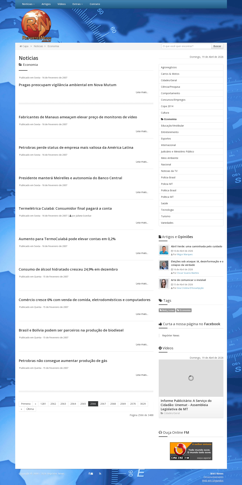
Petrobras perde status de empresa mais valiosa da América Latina (76, 147)
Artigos (46, 4)
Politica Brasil (168, 190)
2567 (103, 403)
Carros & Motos (170, 73)
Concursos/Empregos (173, 99)
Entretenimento (170, 132)
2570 (133, 403)
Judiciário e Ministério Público (177, 151)
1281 (43, 403)
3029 (143, 403)
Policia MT (167, 184)
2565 (83, 403)
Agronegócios (169, 67)
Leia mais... (141, 92)
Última (30, 409)
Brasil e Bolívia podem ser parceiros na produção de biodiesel (71, 330)
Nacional (166, 164)
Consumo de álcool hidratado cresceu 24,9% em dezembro (68, 269)
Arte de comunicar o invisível (188, 280)
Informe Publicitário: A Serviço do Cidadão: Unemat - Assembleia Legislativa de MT (186, 405)
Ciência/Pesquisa (170, 86)
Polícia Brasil (168, 177)
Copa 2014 (167, 106)
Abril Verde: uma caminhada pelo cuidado (196, 246)
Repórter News (170, 335)
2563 (63, 403)
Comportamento (170, 93)
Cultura (165, 112)
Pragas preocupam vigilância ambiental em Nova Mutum (67, 84)
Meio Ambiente (169, 158)
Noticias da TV (169, 171)
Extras (78, 4)
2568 (113, 403)
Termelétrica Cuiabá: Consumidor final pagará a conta (65, 208)
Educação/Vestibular (172, 125)
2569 (123, 403)
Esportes (166, 138)
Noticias (38, 46)
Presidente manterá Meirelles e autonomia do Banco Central (70, 178)
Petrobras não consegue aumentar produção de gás (63, 360)
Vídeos (62, 4)
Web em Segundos (212, 480)
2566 (93, 403)
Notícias (28, 4)
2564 (73, 403)
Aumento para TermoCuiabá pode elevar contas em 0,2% (67, 238)
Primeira (25, 403)
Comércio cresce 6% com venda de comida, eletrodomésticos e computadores (84, 299)
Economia (53, 46)
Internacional (168, 145)
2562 (53, 403)
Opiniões (176, 236)
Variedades (167, 222)
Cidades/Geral (169, 80)
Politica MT (167, 196)
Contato (95, 4)
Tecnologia (167, 209)
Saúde (164, 203)
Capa (24, 46)
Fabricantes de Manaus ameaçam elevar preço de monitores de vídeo (78, 117)
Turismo (165, 216)
